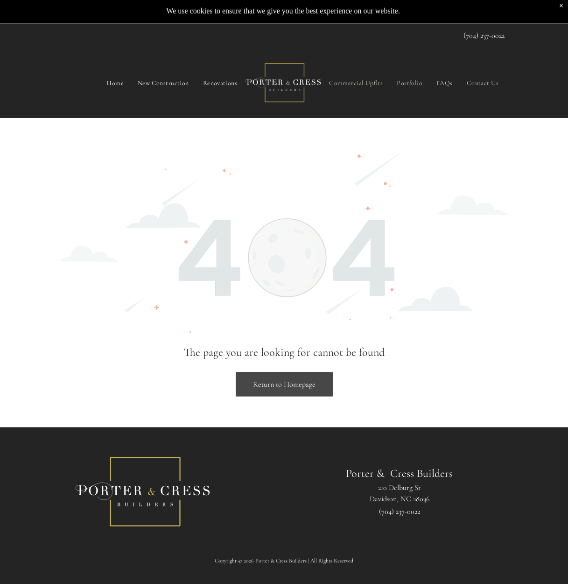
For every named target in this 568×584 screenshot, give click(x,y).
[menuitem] (115, 61)
